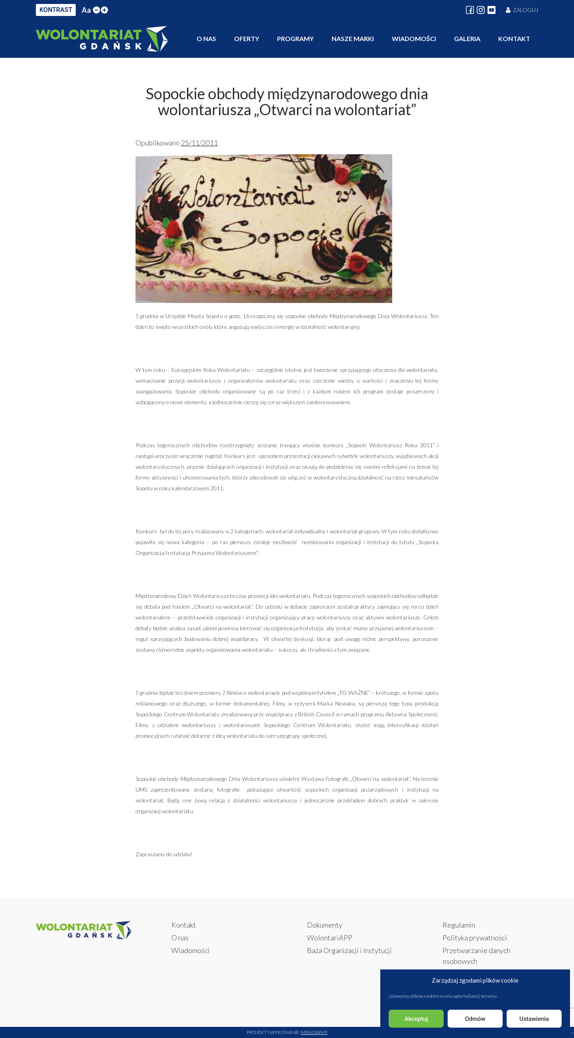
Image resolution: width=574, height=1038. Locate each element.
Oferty (246, 38)
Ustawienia (534, 1018)
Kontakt (514, 38)
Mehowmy (314, 1032)
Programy (295, 38)
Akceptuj (416, 1018)
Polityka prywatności (474, 937)
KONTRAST (55, 10)
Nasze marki (353, 38)
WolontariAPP (329, 937)
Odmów (475, 1018)
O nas (206, 38)
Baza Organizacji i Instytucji (349, 950)
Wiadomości (414, 38)
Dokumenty (324, 924)
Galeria (467, 38)
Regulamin (458, 924)
